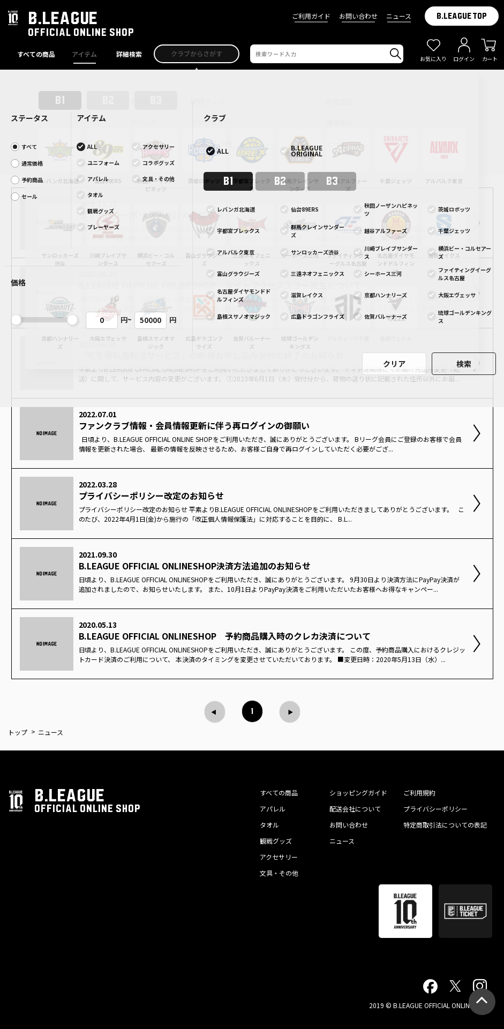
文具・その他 (279, 872)
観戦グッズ (276, 840)
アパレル (272, 808)
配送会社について (355, 808)
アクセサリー (279, 856)
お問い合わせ (358, 15)
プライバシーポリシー (435, 808)
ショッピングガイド (358, 792)
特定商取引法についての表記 (445, 824)
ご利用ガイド (311, 15)
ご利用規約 (419, 792)
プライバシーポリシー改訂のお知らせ (252, 80)
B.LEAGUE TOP (462, 16)
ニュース (398, 15)
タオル (269, 824)
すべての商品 (279, 792)
